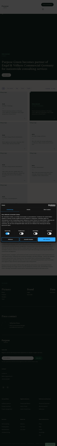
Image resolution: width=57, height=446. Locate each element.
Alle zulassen (46, 239)
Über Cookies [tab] (47, 209)
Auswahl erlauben (28, 239)
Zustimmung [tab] (10, 209)
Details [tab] (28, 209)
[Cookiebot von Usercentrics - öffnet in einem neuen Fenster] (49, 205)
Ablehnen (10, 239)
